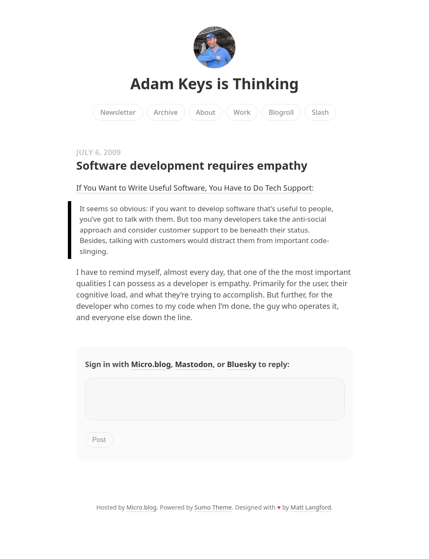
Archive (166, 112)
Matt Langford (310, 512)
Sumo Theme (213, 512)
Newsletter (118, 112)
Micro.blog (151, 364)
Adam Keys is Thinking (214, 83)
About (205, 112)
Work (242, 112)
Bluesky (241, 364)
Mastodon (194, 364)
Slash (320, 112)
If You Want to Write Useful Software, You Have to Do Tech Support (194, 188)
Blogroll (281, 112)
